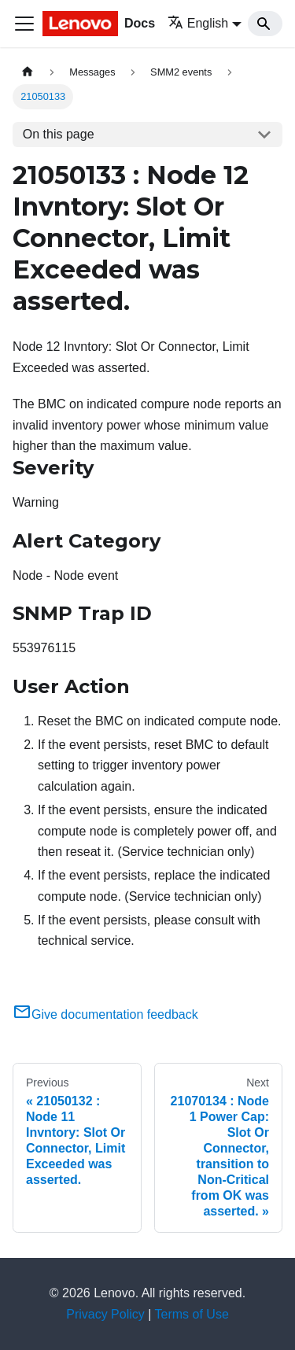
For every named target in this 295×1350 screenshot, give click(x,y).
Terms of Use (192, 1314)
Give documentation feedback (105, 1014)
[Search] (265, 23)
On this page (58, 134)
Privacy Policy (105, 1314)
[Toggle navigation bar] (24, 23)
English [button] (198, 23)
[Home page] (27, 72)
